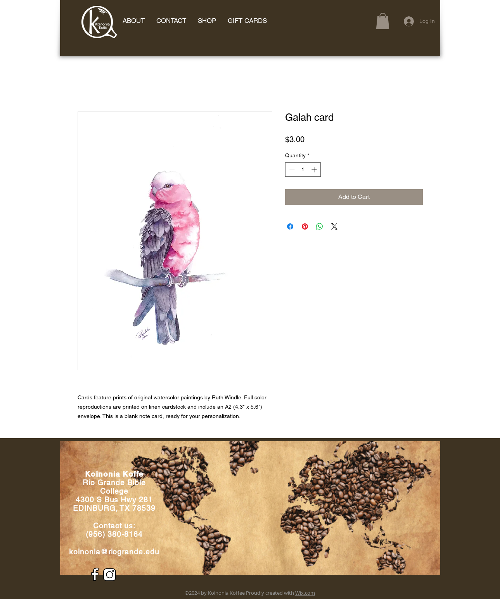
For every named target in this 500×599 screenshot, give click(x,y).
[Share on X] (334, 226)
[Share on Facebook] (290, 226)
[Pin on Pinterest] (305, 226)
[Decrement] (291, 169)
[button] (382, 21)
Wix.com (305, 592)
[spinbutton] (303, 169)
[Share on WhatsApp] (319, 226)
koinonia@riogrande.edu (114, 551)
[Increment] (315, 169)
